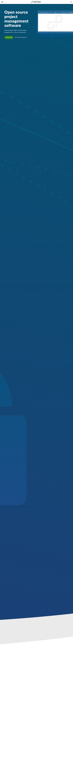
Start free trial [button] (9, 37)
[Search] (71, 2)
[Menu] (2, 2)
